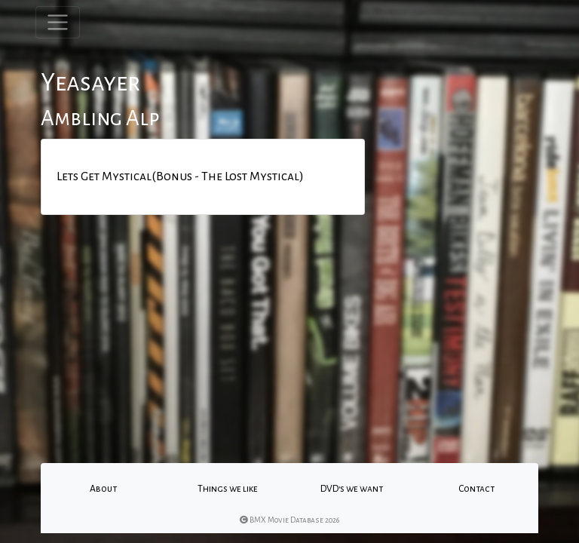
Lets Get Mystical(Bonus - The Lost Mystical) (180, 176)
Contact (476, 488)
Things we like (228, 488)
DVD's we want (351, 488)
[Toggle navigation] (57, 22)
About (103, 488)
